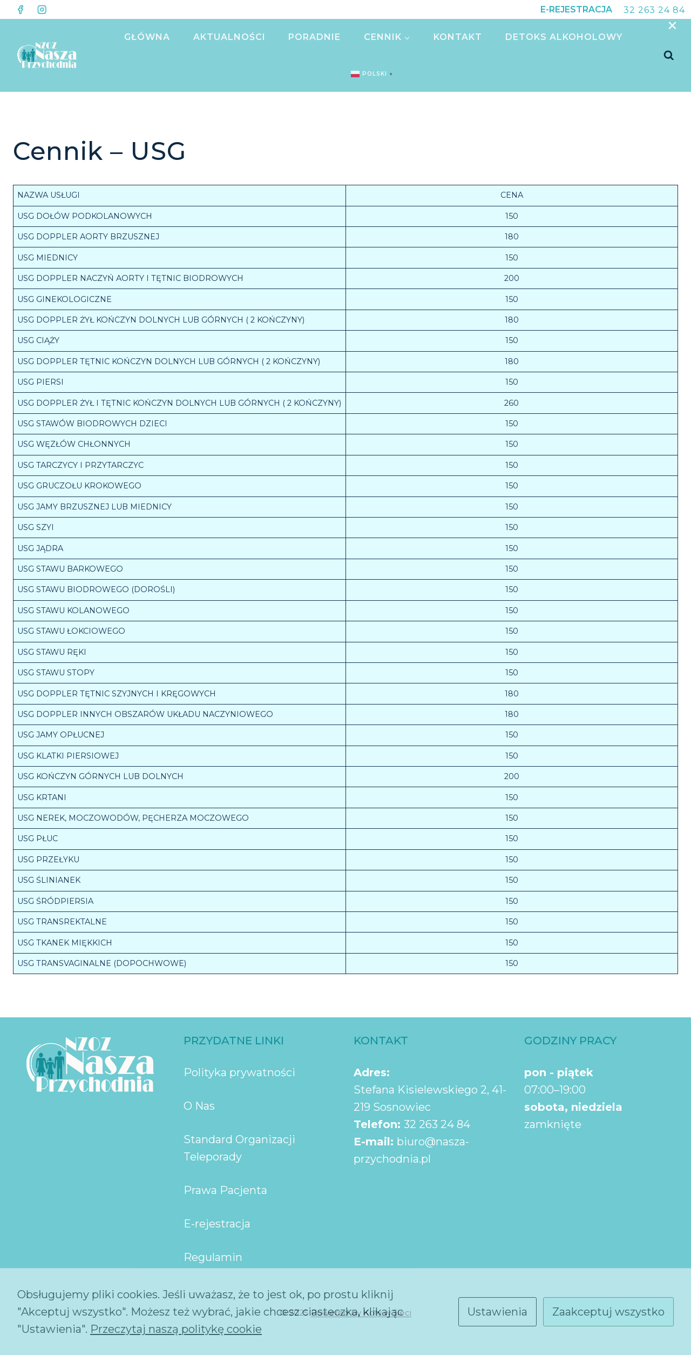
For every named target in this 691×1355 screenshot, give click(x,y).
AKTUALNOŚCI (229, 37)
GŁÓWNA (147, 37)
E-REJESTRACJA (576, 9)
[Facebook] (20, 9)
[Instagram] (41, 9)
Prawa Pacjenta (225, 1190)
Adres (370, 1072)
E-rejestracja (217, 1223)
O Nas (199, 1105)
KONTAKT (457, 37)
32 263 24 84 (654, 10)
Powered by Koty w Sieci (361, 1312)
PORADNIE (314, 37)
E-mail (372, 1141)
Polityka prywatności (239, 1072)
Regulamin (213, 1257)
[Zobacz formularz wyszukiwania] (669, 55)
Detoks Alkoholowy (563, 37)
